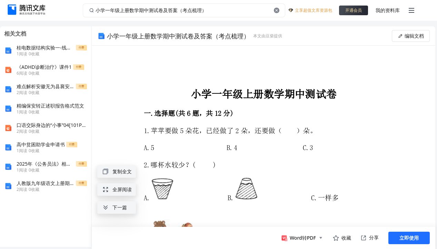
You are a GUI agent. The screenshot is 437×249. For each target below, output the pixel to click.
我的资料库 (388, 10)
